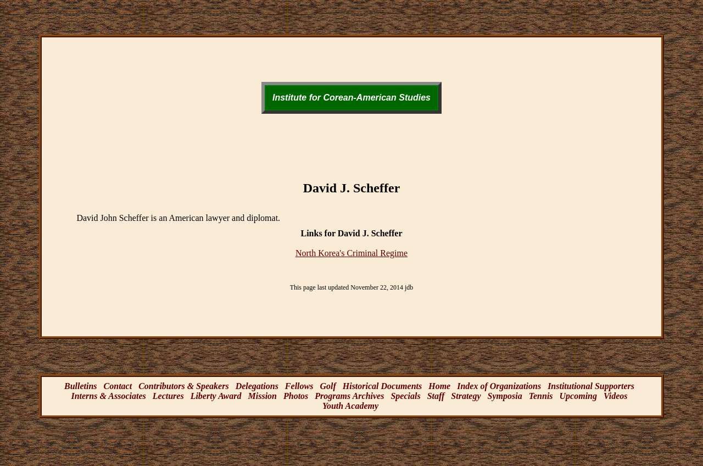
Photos (295, 396)
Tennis (541, 396)
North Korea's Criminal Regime (351, 253)
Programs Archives (349, 396)
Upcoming (578, 396)
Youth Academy (350, 405)
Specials (405, 396)
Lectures (168, 396)
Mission (262, 396)
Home (439, 386)
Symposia (505, 396)
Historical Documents (382, 386)
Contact (118, 386)
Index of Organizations (499, 386)
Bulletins (80, 386)
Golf (328, 386)
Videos (616, 396)
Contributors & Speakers (183, 386)
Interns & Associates (108, 396)
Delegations (257, 386)
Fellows (299, 386)
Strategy (466, 396)
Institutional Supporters (591, 386)
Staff (436, 396)
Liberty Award (216, 396)
